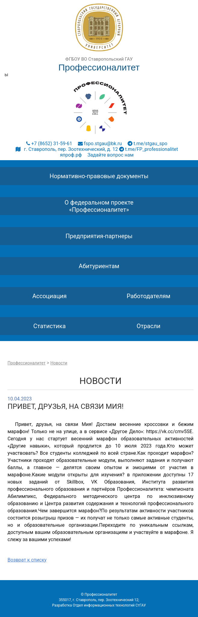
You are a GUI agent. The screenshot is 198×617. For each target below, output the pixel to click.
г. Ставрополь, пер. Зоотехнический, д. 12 (67, 149)
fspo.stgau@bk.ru (100, 143)
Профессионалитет (26, 363)
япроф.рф (71, 155)
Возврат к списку (27, 560)
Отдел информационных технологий (104, 605)
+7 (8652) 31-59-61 (49, 143)
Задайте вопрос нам (111, 155)
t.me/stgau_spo (147, 143)
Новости (59, 363)
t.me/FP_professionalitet (148, 149)
